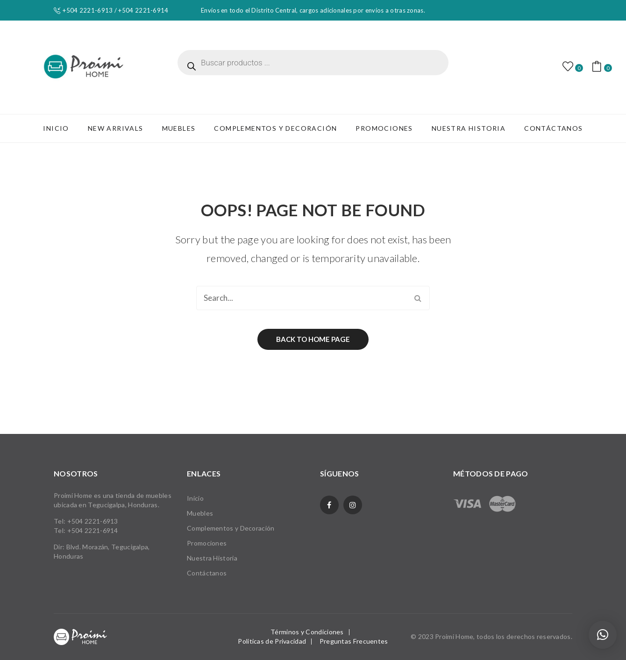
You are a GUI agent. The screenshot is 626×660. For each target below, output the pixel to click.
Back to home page (313, 339)
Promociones (207, 543)
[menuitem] (56, 128)
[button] (603, 635)
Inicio (195, 498)
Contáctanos (207, 573)
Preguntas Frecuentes (354, 641)
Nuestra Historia (212, 558)
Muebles (200, 513)
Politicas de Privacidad (272, 641)
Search (417, 298)
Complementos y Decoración (231, 528)
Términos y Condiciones (307, 632)
